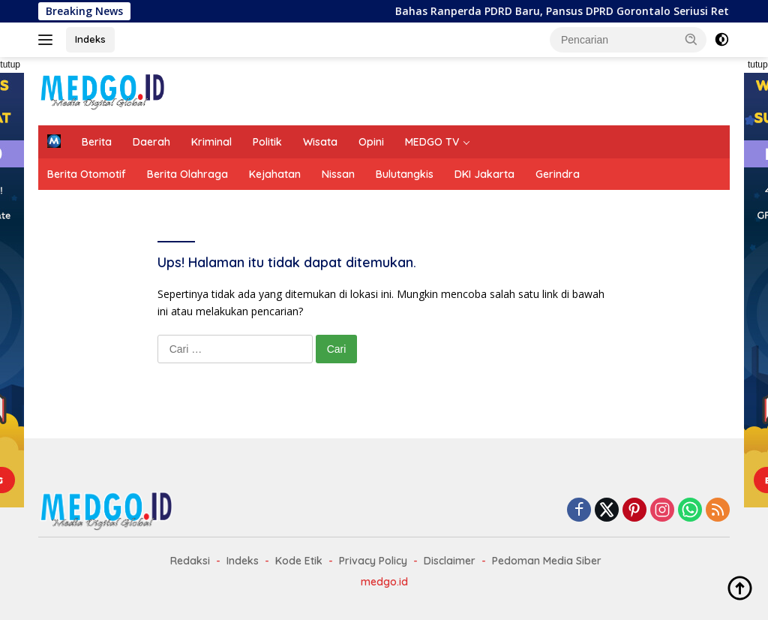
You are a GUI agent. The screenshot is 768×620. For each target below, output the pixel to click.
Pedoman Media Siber (547, 560)
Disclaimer (450, 560)
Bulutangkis (405, 174)
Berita (97, 142)
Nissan (338, 174)
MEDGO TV (432, 142)
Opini (371, 142)
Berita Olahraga (187, 174)
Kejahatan (275, 174)
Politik (267, 142)
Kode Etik (298, 560)
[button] (691, 39)
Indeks (90, 39)
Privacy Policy (373, 560)
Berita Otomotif (86, 174)
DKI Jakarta (484, 174)
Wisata (320, 142)
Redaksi (190, 560)
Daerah (151, 142)
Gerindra (558, 174)
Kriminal (211, 142)
